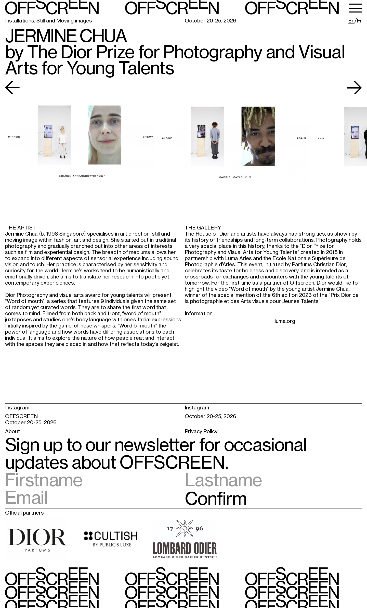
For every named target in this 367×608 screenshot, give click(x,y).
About (12, 431)
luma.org (285, 321)
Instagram (17, 407)
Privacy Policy (201, 431)
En (351, 21)
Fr (359, 21)
